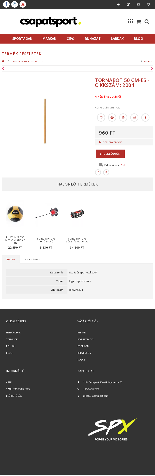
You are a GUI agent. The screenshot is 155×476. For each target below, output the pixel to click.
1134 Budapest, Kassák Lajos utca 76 (102, 382)
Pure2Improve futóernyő (46, 240)
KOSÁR (81, 359)
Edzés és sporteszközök (28, 61)
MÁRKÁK (49, 38)
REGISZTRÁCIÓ (85, 339)
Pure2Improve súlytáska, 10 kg (77, 240)
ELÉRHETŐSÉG (14, 395)
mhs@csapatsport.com (95, 395)
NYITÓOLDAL (13, 332)
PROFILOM (83, 346)
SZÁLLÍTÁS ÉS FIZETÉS (18, 389)
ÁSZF (8, 382)
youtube (22, 4)
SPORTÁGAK (22, 38)
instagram (14, 4)
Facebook (6, 4)
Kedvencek (148, 4)
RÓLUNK (10, 346)
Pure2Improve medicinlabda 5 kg (15, 240)
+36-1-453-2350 (91, 389)
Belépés (118, 4)
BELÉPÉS (82, 332)
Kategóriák (130, 21)
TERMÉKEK (12, 339)
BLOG (9, 352)
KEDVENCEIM (84, 352)
